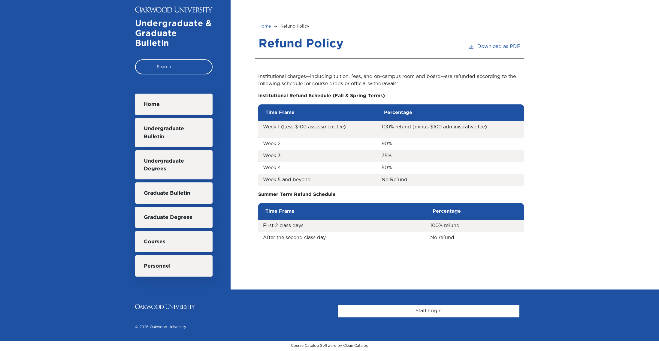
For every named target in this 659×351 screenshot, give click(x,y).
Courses (154, 241)
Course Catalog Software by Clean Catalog (329, 345)
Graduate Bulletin (167, 193)
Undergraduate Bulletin (164, 132)
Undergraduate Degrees (164, 165)
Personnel (157, 266)
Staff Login (429, 311)
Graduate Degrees (168, 217)
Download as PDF (494, 46)
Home (152, 104)
